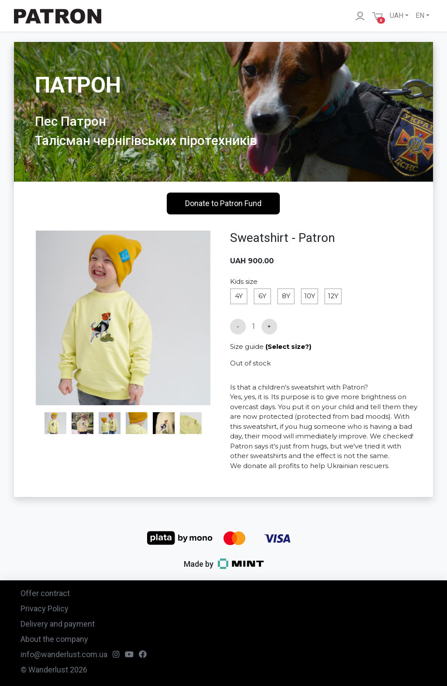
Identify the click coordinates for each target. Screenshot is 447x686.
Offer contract (45, 593)
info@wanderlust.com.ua (64, 654)
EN (420, 15)
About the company (54, 639)
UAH (396, 15)
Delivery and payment (58, 623)
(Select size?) (288, 346)
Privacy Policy (45, 608)
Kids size (244, 281)
